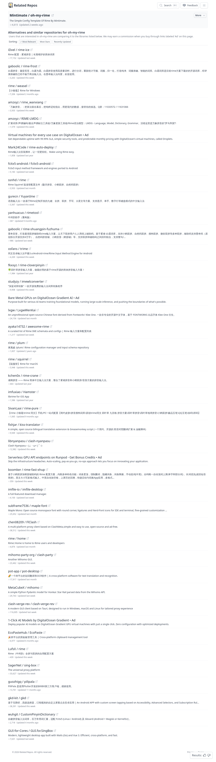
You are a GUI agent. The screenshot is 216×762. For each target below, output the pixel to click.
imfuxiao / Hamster (22, 392)
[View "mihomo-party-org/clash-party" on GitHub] (55, 554)
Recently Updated (62, 41)
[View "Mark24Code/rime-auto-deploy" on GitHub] (55, 147)
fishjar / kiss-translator (24, 425)
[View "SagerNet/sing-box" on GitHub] (38, 665)
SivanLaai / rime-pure (23, 408)
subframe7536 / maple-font (27, 506)
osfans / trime (18, 249)
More (200, 15)
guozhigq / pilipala (21, 682)
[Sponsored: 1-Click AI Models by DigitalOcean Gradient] (108, 622)
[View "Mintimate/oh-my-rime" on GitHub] (52, 15)
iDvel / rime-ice (18, 50)
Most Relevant (28, 41)
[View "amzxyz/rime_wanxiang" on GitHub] (45, 102)
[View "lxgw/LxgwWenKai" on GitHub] (37, 310)
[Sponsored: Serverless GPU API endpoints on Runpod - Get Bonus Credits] (108, 459)
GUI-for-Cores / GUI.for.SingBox (30, 731)
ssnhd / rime (17, 180)
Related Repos (25, 5)
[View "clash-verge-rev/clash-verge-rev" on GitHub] (56, 603)
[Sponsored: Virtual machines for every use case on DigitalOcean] (108, 137)
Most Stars (45, 41)
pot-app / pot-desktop (23, 571)
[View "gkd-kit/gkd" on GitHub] (28, 698)
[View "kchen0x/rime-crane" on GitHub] (40, 375)
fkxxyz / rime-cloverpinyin (26, 265)
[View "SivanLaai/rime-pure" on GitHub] (40, 408)
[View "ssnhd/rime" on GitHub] (28, 180)
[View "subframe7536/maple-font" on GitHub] (49, 505)
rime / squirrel (18, 359)
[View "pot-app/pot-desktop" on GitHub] (41, 571)
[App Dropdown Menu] (204, 5)
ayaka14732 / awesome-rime (28, 326)
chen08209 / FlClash (22, 522)
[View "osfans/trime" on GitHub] (30, 248)
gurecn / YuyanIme (21, 196)
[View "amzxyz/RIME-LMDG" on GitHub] (40, 118)
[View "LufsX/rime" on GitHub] (27, 649)
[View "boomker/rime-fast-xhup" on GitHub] (47, 469)
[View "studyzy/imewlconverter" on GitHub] (46, 281)
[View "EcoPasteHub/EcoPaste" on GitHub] (44, 632)
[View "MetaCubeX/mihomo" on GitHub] (41, 587)
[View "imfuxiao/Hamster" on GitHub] (37, 392)
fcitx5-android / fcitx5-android (29, 164)
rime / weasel (17, 86)
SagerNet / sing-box (22, 665)
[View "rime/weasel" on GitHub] (29, 85)
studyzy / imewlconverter (26, 281)
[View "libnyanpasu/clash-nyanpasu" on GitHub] (52, 441)
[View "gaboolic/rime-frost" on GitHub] (39, 66)
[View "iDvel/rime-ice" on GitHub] (31, 49)
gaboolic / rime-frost (22, 66)
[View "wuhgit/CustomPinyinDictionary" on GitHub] (57, 714)
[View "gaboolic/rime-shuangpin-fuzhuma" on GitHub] (61, 229)
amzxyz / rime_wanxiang (25, 102)
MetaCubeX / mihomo (23, 587)
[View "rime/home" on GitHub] (27, 538)
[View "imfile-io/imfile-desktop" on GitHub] (44, 489)
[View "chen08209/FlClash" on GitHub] (38, 522)
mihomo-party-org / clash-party (30, 555)
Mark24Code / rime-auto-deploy (31, 147)
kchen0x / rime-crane (23, 375)
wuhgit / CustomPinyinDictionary (31, 714)
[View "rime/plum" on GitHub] (26, 342)
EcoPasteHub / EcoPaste (25, 632)
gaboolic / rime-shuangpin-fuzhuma (33, 229)
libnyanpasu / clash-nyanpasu (29, 441)
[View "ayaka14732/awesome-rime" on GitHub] (51, 326)
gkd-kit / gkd (17, 698)
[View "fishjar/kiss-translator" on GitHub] (42, 424)
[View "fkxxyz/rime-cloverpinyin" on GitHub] (46, 265)
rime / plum (16, 343)
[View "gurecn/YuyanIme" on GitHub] (37, 196)
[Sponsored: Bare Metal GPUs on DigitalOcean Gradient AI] (108, 299)
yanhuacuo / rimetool (23, 213)
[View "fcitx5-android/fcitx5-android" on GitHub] (52, 163)
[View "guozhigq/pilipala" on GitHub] (36, 681)
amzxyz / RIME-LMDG (23, 119)
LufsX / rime (16, 649)
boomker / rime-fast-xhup (26, 470)
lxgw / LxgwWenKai (22, 310)
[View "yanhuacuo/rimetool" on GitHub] (40, 212)
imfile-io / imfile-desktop (25, 489)
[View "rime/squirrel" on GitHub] (30, 359)
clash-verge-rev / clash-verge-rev (31, 604)
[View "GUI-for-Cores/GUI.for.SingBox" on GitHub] (54, 730)
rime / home (17, 538)
